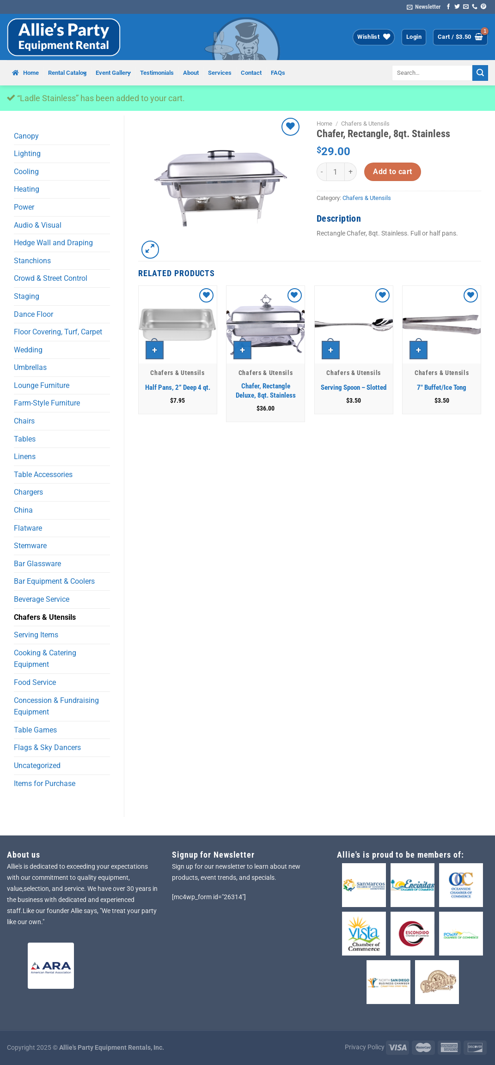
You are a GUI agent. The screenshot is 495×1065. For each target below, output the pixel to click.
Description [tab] (339, 218)
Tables (25, 439)
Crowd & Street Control (50, 278)
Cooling (26, 171)
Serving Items (36, 634)
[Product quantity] (335, 172)
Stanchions (32, 260)
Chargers (28, 492)
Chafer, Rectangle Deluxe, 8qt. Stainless (266, 390)
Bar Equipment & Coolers (54, 581)
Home (324, 123)
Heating (26, 189)
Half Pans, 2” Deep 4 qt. (177, 387)
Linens (25, 456)
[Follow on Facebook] (448, 7)
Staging (26, 296)
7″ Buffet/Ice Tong (441, 387)
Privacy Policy (365, 1047)
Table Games (35, 730)
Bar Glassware (37, 563)
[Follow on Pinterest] (483, 7)
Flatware (28, 528)
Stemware (30, 545)
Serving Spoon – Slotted (353, 387)
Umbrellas (30, 367)
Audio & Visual (37, 225)
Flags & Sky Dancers (47, 747)
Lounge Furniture (41, 385)
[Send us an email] (466, 7)
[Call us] (474, 7)
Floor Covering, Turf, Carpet (58, 331)
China (23, 510)
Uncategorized (37, 765)
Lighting (27, 153)
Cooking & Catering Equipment (45, 658)
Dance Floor (33, 314)
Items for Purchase (44, 783)
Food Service (35, 682)
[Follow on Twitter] (457, 7)
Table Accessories (43, 474)
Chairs (24, 421)
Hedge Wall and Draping (53, 242)
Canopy (26, 136)
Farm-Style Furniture (47, 403)
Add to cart (392, 172)
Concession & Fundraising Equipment (56, 706)
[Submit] (480, 73)
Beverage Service (41, 599)
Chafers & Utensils (45, 617)
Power (24, 207)
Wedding (28, 349)
